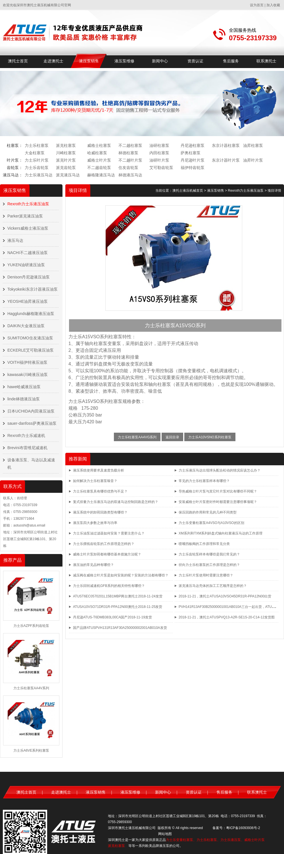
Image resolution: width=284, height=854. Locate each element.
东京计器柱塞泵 (226, 145)
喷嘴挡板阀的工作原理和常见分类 (204, 544)
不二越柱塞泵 (130, 145)
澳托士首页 (18, 61)
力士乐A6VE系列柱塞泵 (31, 750)
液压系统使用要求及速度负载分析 (98, 470)
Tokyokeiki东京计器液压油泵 (32, 289)
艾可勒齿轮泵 (161, 167)
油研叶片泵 (159, 160)
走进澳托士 (53, 61)
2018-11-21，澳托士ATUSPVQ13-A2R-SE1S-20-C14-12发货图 (227, 617)
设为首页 (257, 5)
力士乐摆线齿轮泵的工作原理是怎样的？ (103, 544)
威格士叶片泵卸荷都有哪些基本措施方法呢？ (107, 554)
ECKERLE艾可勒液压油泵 (30, 350)
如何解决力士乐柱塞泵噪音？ (95, 481)
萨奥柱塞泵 (191, 153)
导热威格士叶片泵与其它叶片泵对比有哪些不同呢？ (218, 491)
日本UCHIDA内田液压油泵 (31, 411)
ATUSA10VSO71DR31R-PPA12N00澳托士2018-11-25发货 (117, 607)
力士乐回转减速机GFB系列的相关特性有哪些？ (109, 586)
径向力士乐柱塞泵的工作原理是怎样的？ (209, 565)
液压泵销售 (89, 61)
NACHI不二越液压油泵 (27, 252)
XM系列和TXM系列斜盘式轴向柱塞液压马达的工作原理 (220, 533)
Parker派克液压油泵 (25, 216)
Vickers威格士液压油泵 (27, 228)
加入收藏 (273, 5)
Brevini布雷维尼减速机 (27, 447)
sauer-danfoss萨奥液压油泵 (32, 423)
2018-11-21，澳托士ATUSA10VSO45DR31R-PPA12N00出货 (225, 596)
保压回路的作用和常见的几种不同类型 (208, 512)
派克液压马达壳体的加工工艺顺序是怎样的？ (213, 586)
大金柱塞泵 (35, 153)
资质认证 (195, 61)
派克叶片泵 (66, 160)
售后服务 (231, 61)
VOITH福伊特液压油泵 (27, 362)
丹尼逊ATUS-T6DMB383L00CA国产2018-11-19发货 (112, 617)
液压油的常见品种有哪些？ (93, 565)
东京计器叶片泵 (226, 160)
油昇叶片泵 (253, 160)
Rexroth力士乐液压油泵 (28, 204)
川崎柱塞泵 (66, 153)
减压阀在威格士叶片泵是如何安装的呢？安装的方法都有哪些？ (120, 575)
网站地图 (165, 834)
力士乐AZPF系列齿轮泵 (31, 626)
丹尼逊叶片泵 (192, 160)
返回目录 (172, 437)
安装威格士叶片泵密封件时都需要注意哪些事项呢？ (218, 502)
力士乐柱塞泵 (37, 145)
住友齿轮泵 (128, 167)
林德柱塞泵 (128, 153)
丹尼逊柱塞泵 (192, 145)
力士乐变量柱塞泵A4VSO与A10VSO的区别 (211, 523)
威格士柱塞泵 (99, 145)
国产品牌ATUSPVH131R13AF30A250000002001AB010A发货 (120, 628)
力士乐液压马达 (39, 175)
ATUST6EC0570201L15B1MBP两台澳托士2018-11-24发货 (117, 596)
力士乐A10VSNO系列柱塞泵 (209, 437)
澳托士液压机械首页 (187, 191)
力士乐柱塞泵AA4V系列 (31, 688)
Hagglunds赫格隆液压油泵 (30, 313)
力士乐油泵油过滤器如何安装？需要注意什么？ (109, 533)
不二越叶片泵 (130, 160)
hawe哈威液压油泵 (24, 386)
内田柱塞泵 (159, 153)
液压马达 (15, 240)
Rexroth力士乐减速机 (26, 435)
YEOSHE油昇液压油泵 (27, 301)
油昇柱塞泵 (253, 145)
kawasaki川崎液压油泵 (27, 374)
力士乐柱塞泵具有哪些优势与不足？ (100, 491)
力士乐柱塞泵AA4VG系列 (137, 437)
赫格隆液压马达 (101, 175)
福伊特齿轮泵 (192, 167)
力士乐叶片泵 (37, 160)
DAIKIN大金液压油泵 (26, 326)
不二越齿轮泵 (99, 167)
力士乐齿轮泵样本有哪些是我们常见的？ (209, 554)
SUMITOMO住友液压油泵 (30, 338)
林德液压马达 (130, 175)
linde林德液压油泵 (23, 399)
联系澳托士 (266, 61)
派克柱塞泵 (66, 145)
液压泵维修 (124, 61)
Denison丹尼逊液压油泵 (28, 277)
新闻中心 (160, 61)
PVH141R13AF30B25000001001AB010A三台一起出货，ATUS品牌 (230, 607)
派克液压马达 (68, 175)
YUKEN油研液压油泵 (26, 265)
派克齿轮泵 (66, 167)
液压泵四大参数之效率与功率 (95, 523)
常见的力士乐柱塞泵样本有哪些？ (204, 481)
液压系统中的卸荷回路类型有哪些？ (100, 512)
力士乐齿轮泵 (37, 167)
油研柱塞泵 (159, 145)
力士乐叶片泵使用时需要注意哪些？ (206, 575)
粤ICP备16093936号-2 (243, 828)
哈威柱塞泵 (97, 153)
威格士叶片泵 (99, 160)
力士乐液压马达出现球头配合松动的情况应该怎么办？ (219, 470)
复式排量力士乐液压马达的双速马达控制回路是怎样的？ (115, 502)
